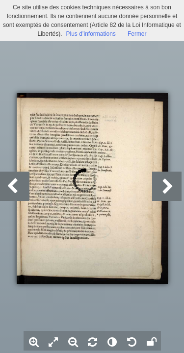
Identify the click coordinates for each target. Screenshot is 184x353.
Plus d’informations (90, 33)
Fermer (137, 33)
